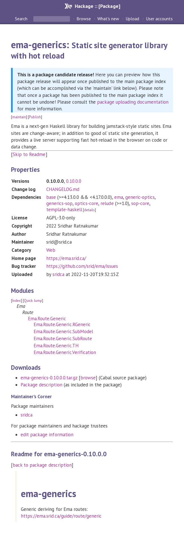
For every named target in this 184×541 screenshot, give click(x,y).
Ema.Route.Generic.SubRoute (63, 338)
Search (22, 18)
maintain (19, 117)
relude (106, 203)
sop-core (140, 203)
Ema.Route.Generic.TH (56, 345)
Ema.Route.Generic (47, 318)
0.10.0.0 (73, 181)
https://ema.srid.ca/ (66, 258)
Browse (83, 18)
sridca (58, 274)
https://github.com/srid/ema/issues (82, 266)
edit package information (47, 434)
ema (118, 197)
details (89, 210)
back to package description (42, 465)
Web (50, 250)
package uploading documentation (132, 102)
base (51, 197)
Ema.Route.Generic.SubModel (63, 331)
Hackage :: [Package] (97, 6)
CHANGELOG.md (62, 189)
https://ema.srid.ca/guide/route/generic (61, 516)
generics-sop (59, 203)
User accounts (159, 18)
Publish (35, 117)
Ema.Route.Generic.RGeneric (62, 324)
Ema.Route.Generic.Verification (65, 352)
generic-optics (140, 197)
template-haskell (64, 209)
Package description (41, 385)
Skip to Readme (29, 154)
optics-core (86, 203)
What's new (108, 18)
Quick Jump (33, 300)
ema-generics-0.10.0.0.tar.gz (49, 378)
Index (16, 300)
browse (88, 378)
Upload (132, 18)
